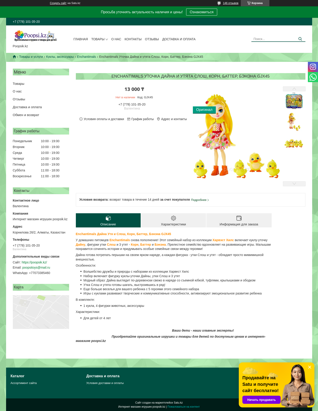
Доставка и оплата (179, 39)
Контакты (133, 39)
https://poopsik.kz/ (34, 262)
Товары (98, 39)
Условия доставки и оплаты (105, 383)
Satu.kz (178, 402)
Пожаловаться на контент (183, 406)
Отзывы (152, 39)
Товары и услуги (31, 56)
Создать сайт (58, 3)
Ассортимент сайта (24, 383)
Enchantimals (86, 56)
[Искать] (300, 39)
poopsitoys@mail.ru (36, 267)
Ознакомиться (202, 12)
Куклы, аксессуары (60, 56)
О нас (116, 39)
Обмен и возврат (26, 115)
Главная (81, 39)
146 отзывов (231, 3)
